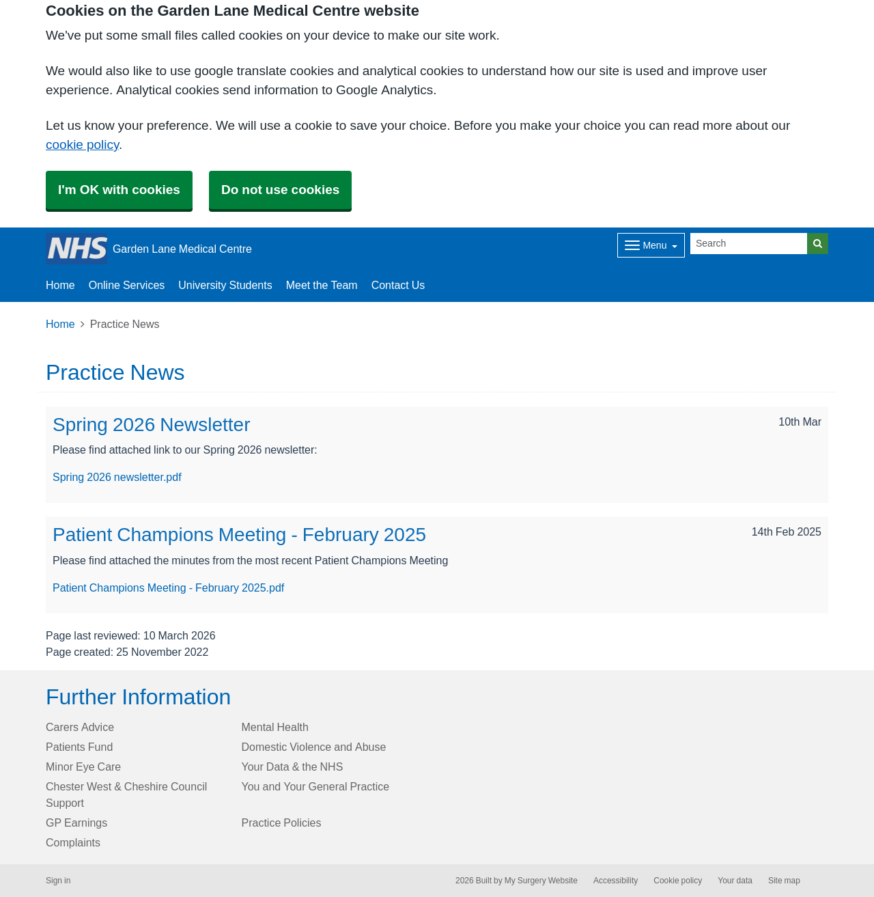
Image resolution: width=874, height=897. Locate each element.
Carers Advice (80, 726)
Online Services (127, 284)
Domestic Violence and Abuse (314, 746)
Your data (735, 881)
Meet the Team (322, 284)
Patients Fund (79, 746)
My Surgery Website (541, 881)
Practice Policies (282, 822)
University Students (225, 284)
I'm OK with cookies (119, 189)
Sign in (58, 881)
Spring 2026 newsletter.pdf (117, 476)
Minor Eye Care (83, 766)
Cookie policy (677, 881)
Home (60, 284)
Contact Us (398, 284)
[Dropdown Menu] (651, 245)
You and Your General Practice (316, 786)
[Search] (749, 243)
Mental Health (275, 726)
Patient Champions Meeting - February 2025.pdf (168, 587)
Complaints (73, 842)
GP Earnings (76, 822)
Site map (784, 881)
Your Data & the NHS (292, 766)
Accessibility (615, 881)
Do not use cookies (280, 189)
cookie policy (82, 144)
